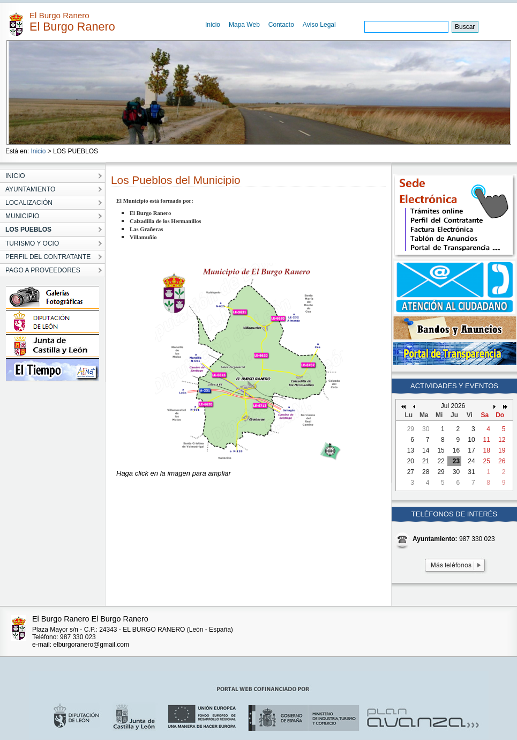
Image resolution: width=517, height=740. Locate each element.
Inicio (212, 24)
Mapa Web (244, 24)
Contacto (281, 24)
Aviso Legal (319, 24)
